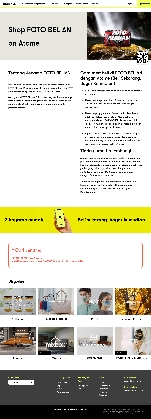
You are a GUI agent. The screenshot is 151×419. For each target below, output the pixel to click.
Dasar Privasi (105, 389)
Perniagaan (67, 4)
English (130, 4)
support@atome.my (132, 381)
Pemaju (81, 389)
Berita (59, 389)
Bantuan (94, 4)
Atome (5, 10)
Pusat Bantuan (63, 392)
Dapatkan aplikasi (144, 4)
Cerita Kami (62, 382)
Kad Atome (55, 4)
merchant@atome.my (133, 390)
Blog (58, 386)
